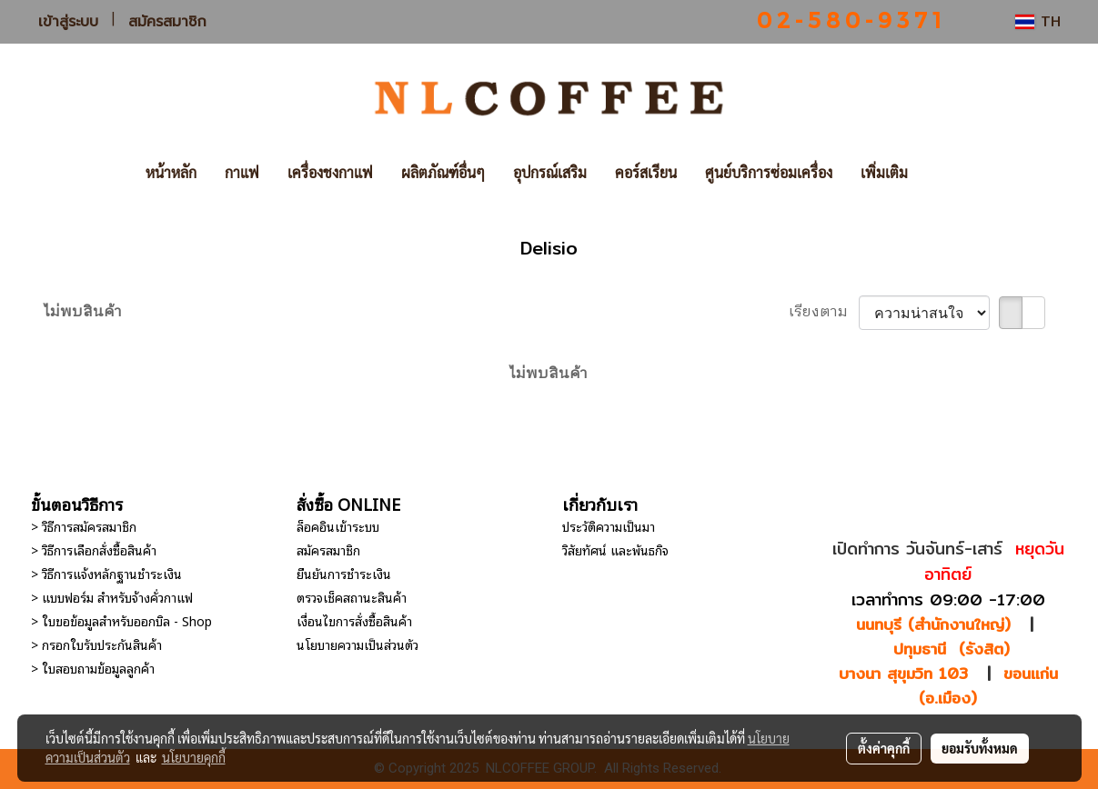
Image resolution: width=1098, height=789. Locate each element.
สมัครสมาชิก (167, 22)
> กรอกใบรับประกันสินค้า (96, 644)
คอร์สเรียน (646, 172)
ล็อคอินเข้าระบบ (338, 525)
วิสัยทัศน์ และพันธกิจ (615, 549)
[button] (949, 172)
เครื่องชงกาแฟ (330, 172)
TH (1037, 21)
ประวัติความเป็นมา (608, 525)
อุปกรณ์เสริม (550, 172)
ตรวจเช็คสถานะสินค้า (352, 596)
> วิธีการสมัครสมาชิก (83, 525)
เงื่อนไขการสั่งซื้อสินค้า (354, 620)
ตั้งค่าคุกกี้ (884, 748)
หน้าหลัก (171, 172)
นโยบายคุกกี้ (194, 757)
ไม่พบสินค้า (83, 313)
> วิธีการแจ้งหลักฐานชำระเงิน (106, 573)
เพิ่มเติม (884, 172)
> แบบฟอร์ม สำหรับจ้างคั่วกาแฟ (112, 596)
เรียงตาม (824, 313)
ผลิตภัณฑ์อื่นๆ (443, 172)
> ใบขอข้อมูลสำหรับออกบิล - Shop (121, 620)
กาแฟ (242, 172)
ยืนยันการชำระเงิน (344, 573)
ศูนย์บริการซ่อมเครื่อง (768, 172)
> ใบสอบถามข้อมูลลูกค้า (93, 667)
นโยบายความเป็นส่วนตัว (357, 644)
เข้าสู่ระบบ (68, 22)
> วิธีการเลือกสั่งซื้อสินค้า (93, 549)
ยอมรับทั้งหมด (980, 748)
